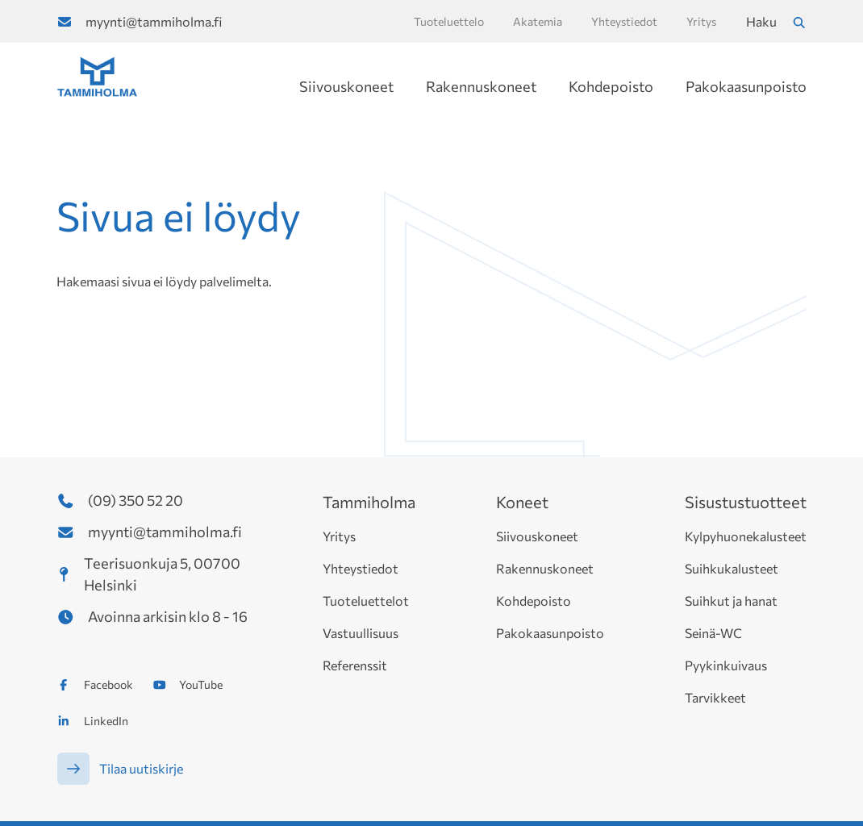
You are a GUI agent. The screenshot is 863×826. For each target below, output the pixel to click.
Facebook (108, 684)
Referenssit (355, 665)
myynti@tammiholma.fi (153, 21)
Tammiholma (369, 501)
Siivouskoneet (346, 86)
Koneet (522, 501)
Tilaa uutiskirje (141, 768)
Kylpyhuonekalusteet (746, 536)
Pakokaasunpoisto (746, 86)
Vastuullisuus (360, 632)
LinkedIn (106, 721)
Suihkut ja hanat (731, 600)
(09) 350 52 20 (135, 500)
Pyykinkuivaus (726, 665)
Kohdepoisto (611, 86)
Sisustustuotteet (746, 501)
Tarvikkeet (715, 697)
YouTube (201, 684)
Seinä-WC (713, 632)
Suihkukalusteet (731, 568)
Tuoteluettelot (366, 600)
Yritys (339, 536)
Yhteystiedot (360, 568)
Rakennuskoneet (481, 86)
